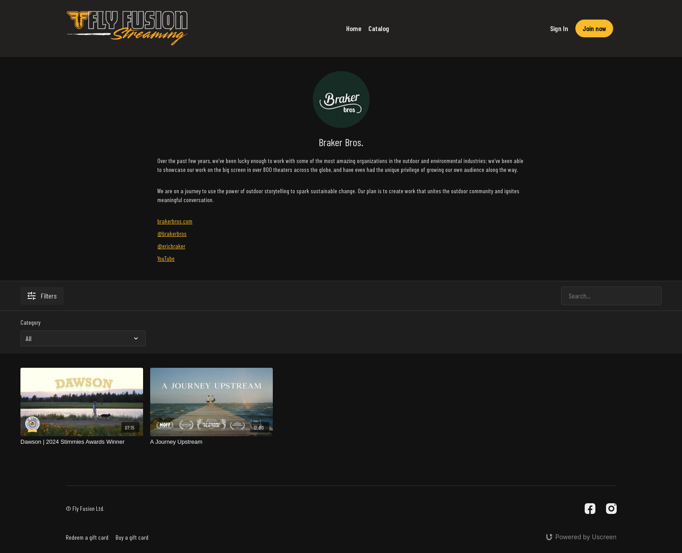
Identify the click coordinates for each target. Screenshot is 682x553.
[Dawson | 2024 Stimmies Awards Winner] (81, 442)
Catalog (378, 28)
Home (353, 28)
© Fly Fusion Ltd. (85, 508)
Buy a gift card (132, 537)
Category (30, 322)
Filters (42, 295)
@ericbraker (171, 246)
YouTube (166, 258)
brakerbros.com (174, 221)
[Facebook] (590, 508)
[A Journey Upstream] (211, 442)
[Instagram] (611, 508)
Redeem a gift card (87, 537)
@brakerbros (172, 233)
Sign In (559, 28)
